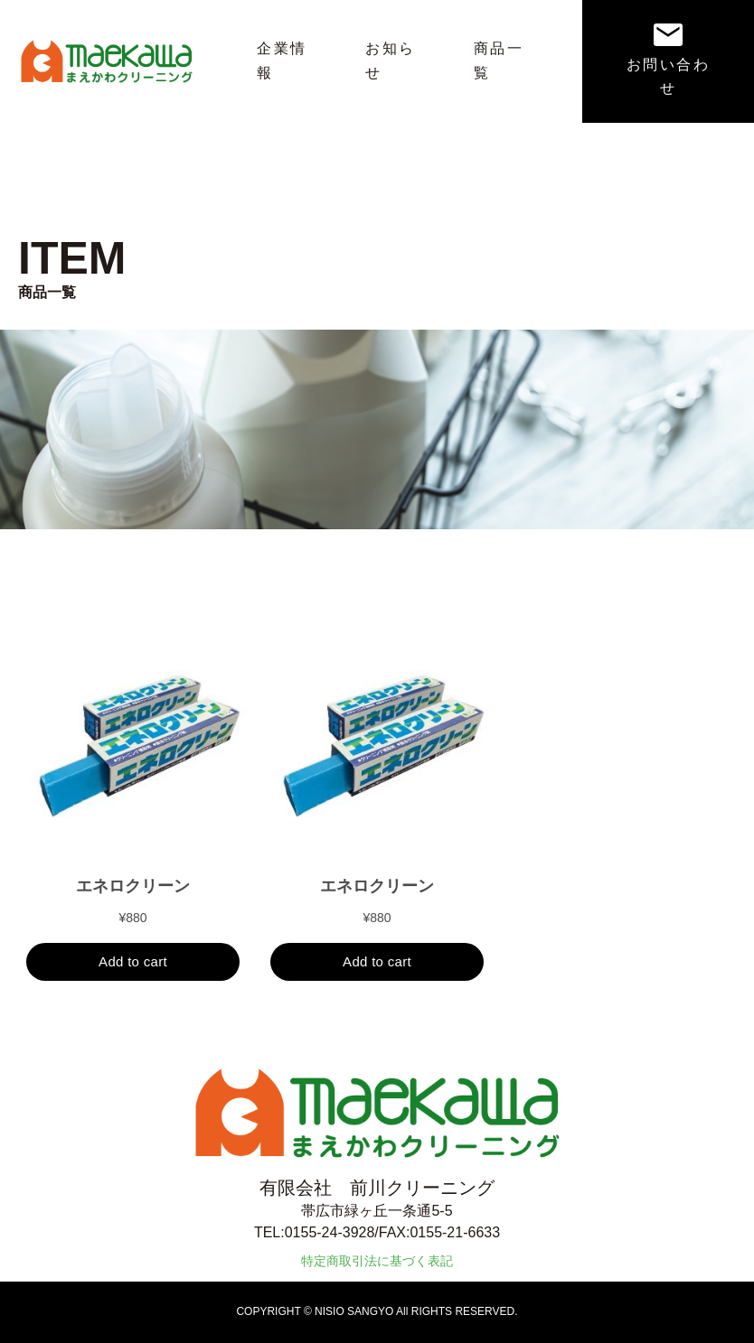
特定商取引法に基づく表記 (377, 1261)
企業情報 (281, 60)
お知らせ (390, 60)
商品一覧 (498, 60)
